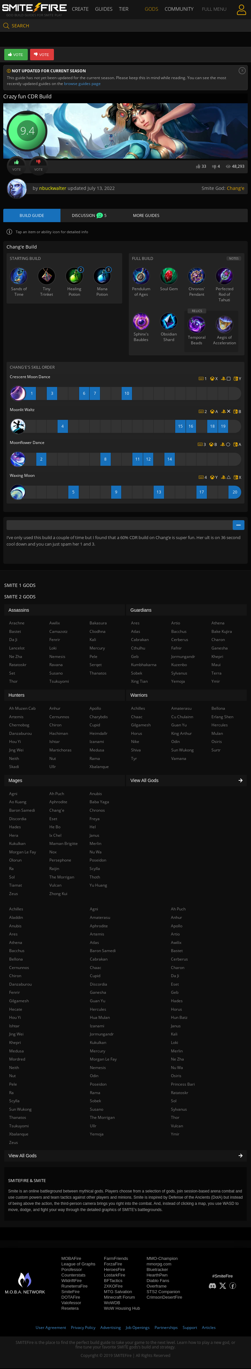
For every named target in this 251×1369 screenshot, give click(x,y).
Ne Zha (177, 1059)
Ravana (56, 665)
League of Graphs (78, 1264)
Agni (94, 909)
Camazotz (58, 632)
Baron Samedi (103, 951)
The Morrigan (102, 1117)
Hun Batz (179, 1017)
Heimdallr (99, 733)
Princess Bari (183, 1084)
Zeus (13, 1143)
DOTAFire (70, 1297)
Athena (15, 943)
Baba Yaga (99, 802)
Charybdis (99, 717)
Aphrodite (99, 926)
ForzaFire (113, 1264)
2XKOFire (113, 1286)
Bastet (177, 951)
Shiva (136, 750)
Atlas (94, 943)
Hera (13, 835)
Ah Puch (178, 909)
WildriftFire (71, 1281)
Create (82, 9)
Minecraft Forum (119, 1297)
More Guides (146, 216)
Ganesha (98, 993)
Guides (105, 9)
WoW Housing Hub (122, 1308)
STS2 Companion (163, 1292)
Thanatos (17, 1117)
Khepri (15, 1043)
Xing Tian (139, 682)
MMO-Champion (161, 1259)
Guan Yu (97, 1001)
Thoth (95, 877)
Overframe (156, 1286)
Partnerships (166, 1328)
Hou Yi (15, 1017)
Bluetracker (157, 1270)
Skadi (14, 767)
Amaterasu (100, 917)
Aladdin (16, 917)
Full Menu (212, 9)
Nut (12, 1076)
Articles (209, 1328)
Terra (216, 673)
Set (12, 673)
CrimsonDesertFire (164, 1297)
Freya (95, 819)
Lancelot (17, 648)
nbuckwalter (52, 188)
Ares (13, 934)
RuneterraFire (74, 1286)
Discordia (98, 984)
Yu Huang (98, 885)
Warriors (138, 695)
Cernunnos (19, 968)
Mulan (217, 733)
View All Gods (125, 1156)
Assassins (18, 610)
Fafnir (176, 648)
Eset (175, 984)
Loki (174, 1043)
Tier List (129, 9)
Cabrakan (99, 959)
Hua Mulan (100, 1017)
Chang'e (235, 188)
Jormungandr (102, 1034)
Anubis (15, 926)
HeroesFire (114, 1270)
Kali (174, 1034)
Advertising (110, 1328)
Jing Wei (16, 1034)
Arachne (17, 623)
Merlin (177, 1051)
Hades (177, 1001)
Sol (173, 1101)
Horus (176, 1009)
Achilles (16, 909)
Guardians (141, 610)
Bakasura (98, 623)
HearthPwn (156, 1275)
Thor (175, 1117)
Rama (95, 1093)
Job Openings (138, 1328)
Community (177, 9)
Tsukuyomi (19, 1126)
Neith (14, 1068)
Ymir (175, 1134)
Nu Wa (177, 1068)
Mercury (97, 1051)
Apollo (176, 926)
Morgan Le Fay (103, 1059)
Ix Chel (55, 835)
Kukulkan (98, 1043)
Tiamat (15, 885)
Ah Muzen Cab (22, 708)
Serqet (96, 665)
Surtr (216, 750)
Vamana (178, 759)
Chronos (97, 810)
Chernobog (19, 725)
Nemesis (98, 1068)
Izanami (97, 1026)
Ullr (93, 1126)
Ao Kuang (17, 802)
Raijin (54, 869)
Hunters (16, 695)
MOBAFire (71, 1259)
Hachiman (58, 733)
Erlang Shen (222, 717)
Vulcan (177, 1126)
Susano (96, 1109)
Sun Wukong (20, 1109)
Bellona (16, 959)
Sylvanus (179, 1109)
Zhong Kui (58, 894)
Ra (11, 1093)
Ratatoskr (179, 1093)
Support (190, 1328)
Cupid (95, 976)
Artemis (97, 934)
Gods (151, 9)
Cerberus (179, 959)
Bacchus (17, 951)
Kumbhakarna (144, 665)
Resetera (70, 1308)
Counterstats (73, 1275)
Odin (94, 1076)
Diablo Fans (157, 1281)
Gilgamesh (19, 1001)
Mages (15, 780)
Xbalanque (18, 1134)
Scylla (14, 1101)
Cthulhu (138, 648)
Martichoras (60, 750)
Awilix (176, 943)
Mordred (17, 1059)
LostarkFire (114, 1275)
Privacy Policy (83, 1328)
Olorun (15, 860)
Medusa (16, 1051)
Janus (176, 1026)
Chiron (15, 976)
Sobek (95, 1101)
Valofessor (71, 1303)
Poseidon (98, 1084)
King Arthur (181, 733)
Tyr (134, 759)
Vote (16, 166)
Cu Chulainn (182, 717)
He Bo (54, 827)
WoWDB (112, 1303)
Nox (53, 852)
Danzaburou (20, 984)
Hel (93, 827)
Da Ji (175, 976)
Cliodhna (98, 632)
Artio (175, 934)
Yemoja (97, 1134)
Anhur (176, 917)
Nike (135, 742)
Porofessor (71, 1270)
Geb (174, 993)
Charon (177, 968)
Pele (13, 1084)
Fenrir (14, 993)
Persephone (60, 860)
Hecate (15, 1009)
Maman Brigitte (63, 844)
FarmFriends (116, 1259)
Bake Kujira (221, 632)
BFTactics (113, 1281)
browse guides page (82, 83)
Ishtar (14, 1026)
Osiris (176, 1076)
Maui (216, 665)
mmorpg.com (158, 1264)
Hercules (98, 1009)
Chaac (95, 968)
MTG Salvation (118, 1292)
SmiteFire (70, 1292)
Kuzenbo (179, 665)
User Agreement (51, 1328)
